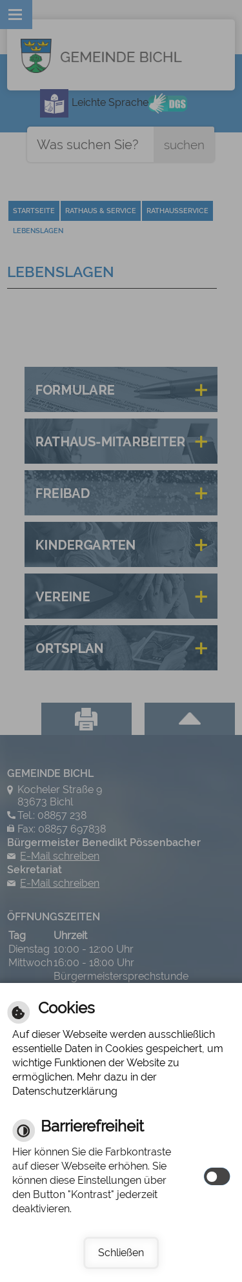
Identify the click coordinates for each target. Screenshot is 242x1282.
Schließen (121, 1252)
